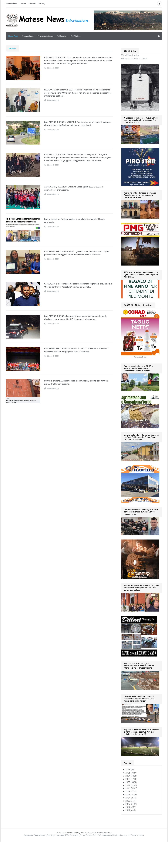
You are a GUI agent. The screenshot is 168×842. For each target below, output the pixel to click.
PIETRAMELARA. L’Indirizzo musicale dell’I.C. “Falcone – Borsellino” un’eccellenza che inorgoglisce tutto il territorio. (76, 350)
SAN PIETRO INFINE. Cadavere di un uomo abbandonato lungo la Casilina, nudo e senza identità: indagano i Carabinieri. (75, 317)
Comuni (23, 3)
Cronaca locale (28, 36)
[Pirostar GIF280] (140, 167)
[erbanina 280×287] (140, 559)
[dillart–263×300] (139, 636)
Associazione (11, 3)
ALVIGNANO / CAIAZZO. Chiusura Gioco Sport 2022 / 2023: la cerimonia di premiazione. (73, 188)
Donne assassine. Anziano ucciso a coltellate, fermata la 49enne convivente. (74, 220)
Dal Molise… (76, 36)
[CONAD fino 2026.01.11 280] (140, 333)
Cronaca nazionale (45, 36)
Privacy (42, 3)
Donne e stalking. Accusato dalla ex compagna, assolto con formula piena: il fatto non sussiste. (76, 382)
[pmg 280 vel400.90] (140, 244)
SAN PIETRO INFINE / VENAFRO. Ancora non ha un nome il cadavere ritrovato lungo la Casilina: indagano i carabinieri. (77, 123)
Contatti (32, 3)
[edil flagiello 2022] (140, 484)
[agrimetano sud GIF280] (140, 411)
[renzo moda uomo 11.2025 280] (140, 87)
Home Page (13, 36)
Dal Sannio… (62, 36)
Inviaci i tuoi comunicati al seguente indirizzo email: (84, 832)
